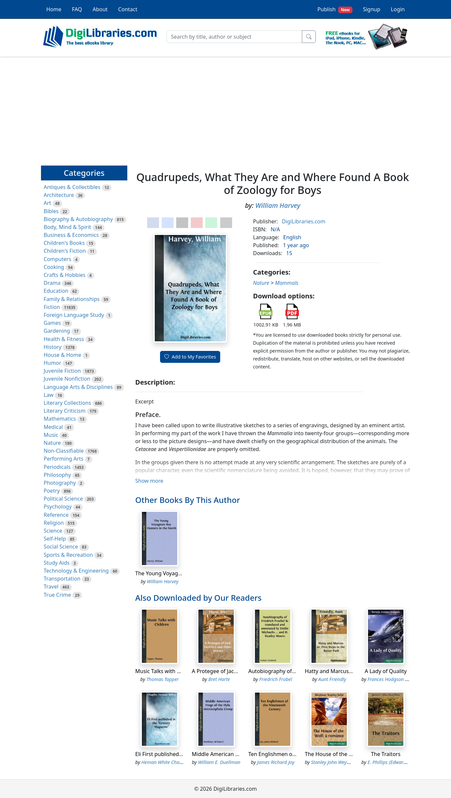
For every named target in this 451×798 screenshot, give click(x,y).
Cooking (54, 267)
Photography (60, 482)
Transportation (62, 578)
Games (52, 322)
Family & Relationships (72, 299)
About (100, 9)
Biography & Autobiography (78, 219)
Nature (52, 442)
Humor (52, 362)
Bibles (51, 211)
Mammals (287, 282)
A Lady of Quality (386, 671)
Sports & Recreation (68, 554)
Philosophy (57, 474)
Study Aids (56, 562)
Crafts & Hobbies (64, 275)
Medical (53, 427)
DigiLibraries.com (303, 221)
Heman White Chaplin (164, 762)
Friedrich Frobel (275, 679)
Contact (127, 9)
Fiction (52, 307)
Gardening (57, 330)
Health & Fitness (64, 339)
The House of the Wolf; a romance (347, 754)
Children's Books (64, 243)
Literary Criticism (65, 410)
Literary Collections (67, 402)
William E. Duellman (219, 762)
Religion (54, 522)
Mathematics (60, 418)
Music (51, 434)
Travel (51, 586)
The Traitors (385, 754)
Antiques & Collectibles (72, 187)
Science (53, 530)
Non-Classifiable (64, 450)
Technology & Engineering (76, 570)
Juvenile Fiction (62, 370)
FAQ (77, 9)
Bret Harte (219, 679)
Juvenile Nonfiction (67, 378)
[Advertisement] (225, 108)
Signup (371, 9)
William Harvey (277, 205)
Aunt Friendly (332, 679)
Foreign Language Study (74, 315)
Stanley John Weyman (333, 762)
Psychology (58, 506)
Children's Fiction (65, 250)
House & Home (62, 355)
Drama (52, 282)
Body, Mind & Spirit (67, 227)
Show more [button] (149, 480)
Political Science (63, 498)
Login (398, 9)
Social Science (61, 546)
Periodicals (57, 467)
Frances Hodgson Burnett (394, 679)
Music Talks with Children (166, 671)
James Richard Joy (275, 762)
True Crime (57, 594)
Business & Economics (71, 235)
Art (47, 203)
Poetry (52, 490)
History (53, 347)
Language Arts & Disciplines (78, 387)
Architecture (59, 195)
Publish (334, 9)
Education (56, 290)
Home (54, 9)
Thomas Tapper (162, 679)
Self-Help (55, 538)
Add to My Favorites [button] (190, 357)
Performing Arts (63, 458)
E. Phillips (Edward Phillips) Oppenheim (409, 762)
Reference (56, 514)
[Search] (234, 36)
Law (49, 395)
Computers (57, 259)
